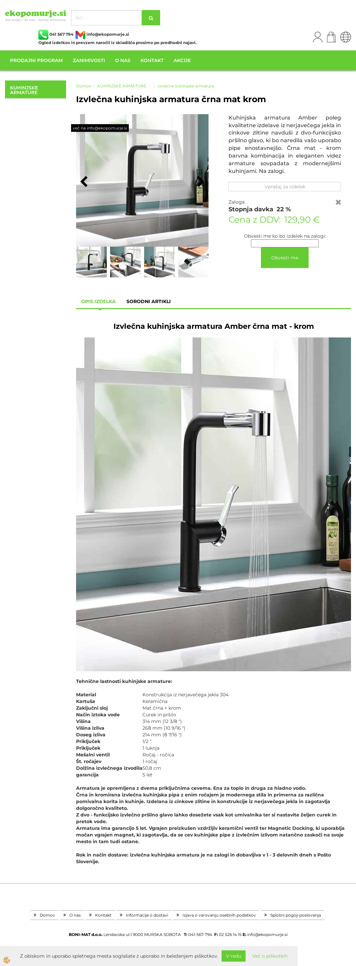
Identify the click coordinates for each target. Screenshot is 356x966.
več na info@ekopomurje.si (100, 128)
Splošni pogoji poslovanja (295, 915)
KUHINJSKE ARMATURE (121, 85)
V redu (233, 956)
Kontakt (151, 60)
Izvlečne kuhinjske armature (186, 85)
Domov (83, 85)
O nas (122, 60)
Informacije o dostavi (147, 915)
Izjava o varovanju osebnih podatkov (219, 915)
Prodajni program (36, 60)
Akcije (182, 60)
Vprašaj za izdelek (285, 187)
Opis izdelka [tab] (98, 301)
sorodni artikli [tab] (148, 301)
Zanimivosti (89, 60)
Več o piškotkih (270, 956)
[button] (200, 182)
